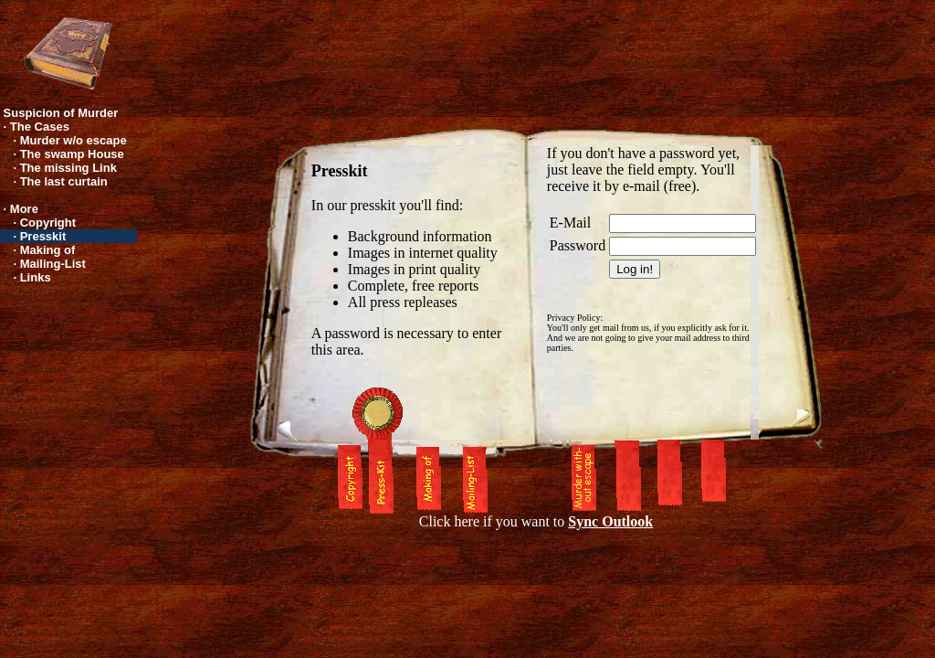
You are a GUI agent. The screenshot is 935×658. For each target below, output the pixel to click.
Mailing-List (53, 264)
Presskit (43, 236)
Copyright (48, 222)
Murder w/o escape (73, 140)
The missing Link (68, 168)
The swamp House (72, 154)
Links (35, 277)
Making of (48, 250)
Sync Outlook (610, 521)
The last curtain (64, 181)
